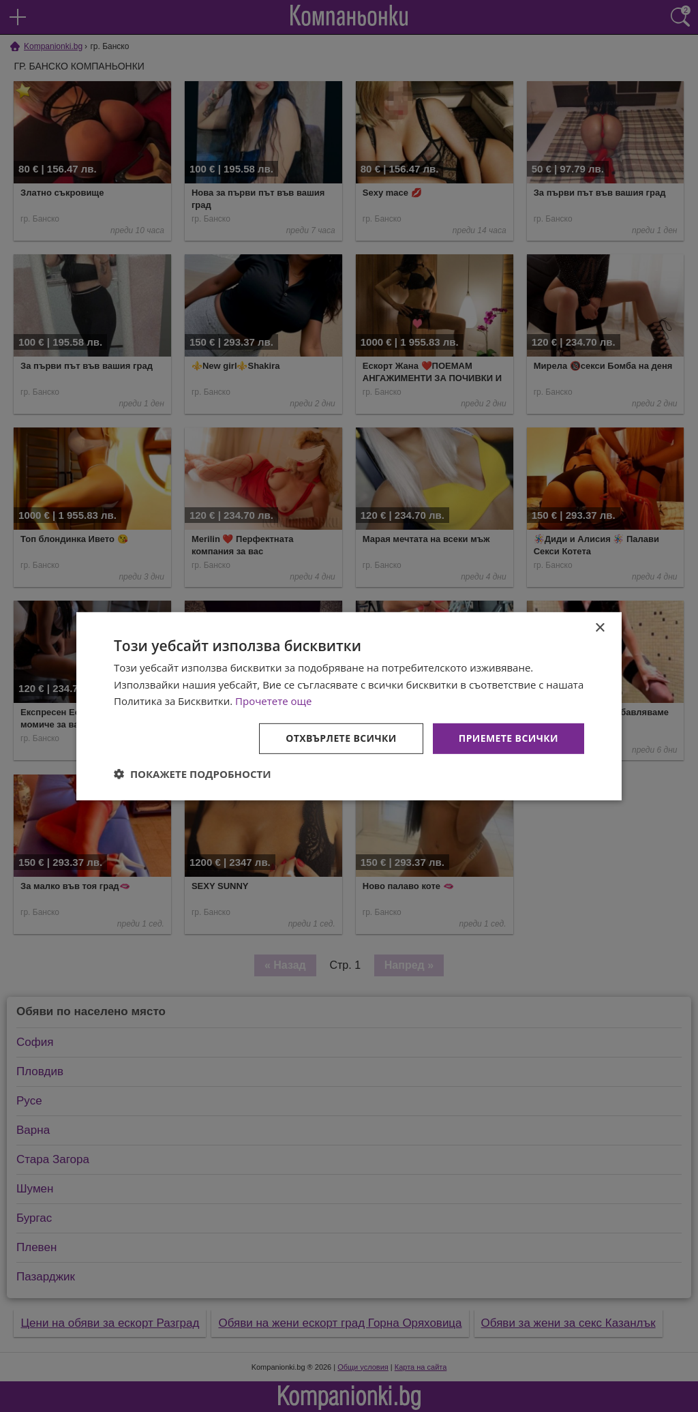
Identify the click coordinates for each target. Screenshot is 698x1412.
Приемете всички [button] (508, 738)
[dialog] (349, 706)
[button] (192, 774)
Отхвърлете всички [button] (341, 738)
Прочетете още (273, 701)
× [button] (599, 627)
